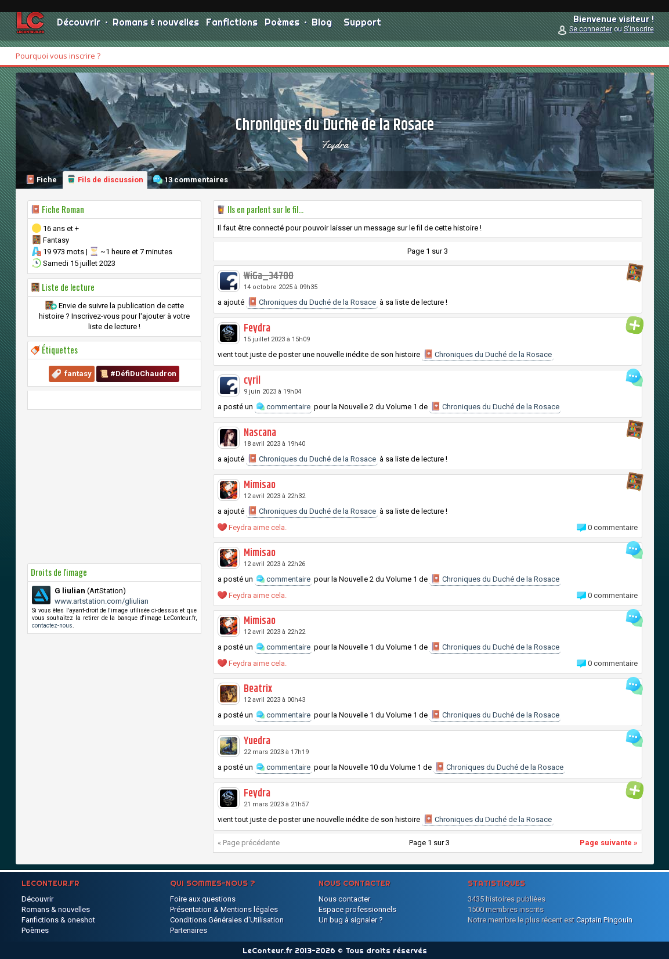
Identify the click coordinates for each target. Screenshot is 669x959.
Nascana (260, 433)
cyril (252, 381)
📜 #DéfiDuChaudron (137, 373)
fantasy (78, 373)
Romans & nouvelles (156, 29)
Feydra (334, 144)
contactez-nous (52, 625)
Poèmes (282, 29)
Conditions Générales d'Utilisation (227, 919)
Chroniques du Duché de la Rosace (312, 302)
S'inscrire (639, 36)
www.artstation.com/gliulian (102, 601)
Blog (322, 29)
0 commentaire (613, 527)
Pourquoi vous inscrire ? (58, 56)
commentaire (283, 406)
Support (362, 29)
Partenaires (188, 930)
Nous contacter (344, 899)
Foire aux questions (203, 899)
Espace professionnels (357, 909)
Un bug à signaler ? (351, 919)
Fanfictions (232, 29)
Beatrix (258, 689)
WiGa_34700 (269, 276)
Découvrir (78, 29)
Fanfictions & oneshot (58, 919)
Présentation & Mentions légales (224, 909)
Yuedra (257, 741)
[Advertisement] (114, 486)
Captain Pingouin (604, 919)
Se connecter (590, 36)
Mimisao (260, 485)
